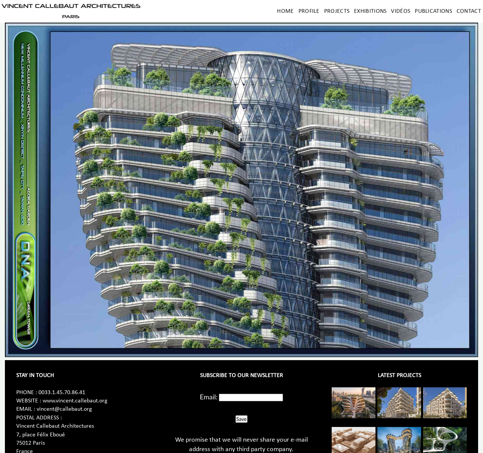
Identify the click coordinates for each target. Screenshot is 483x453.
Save (241, 419)
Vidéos (400, 11)
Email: (209, 397)
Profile (309, 11)
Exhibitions (370, 11)
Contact (469, 11)
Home (285, 11)
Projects (336, 11)
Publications (433, 11)
